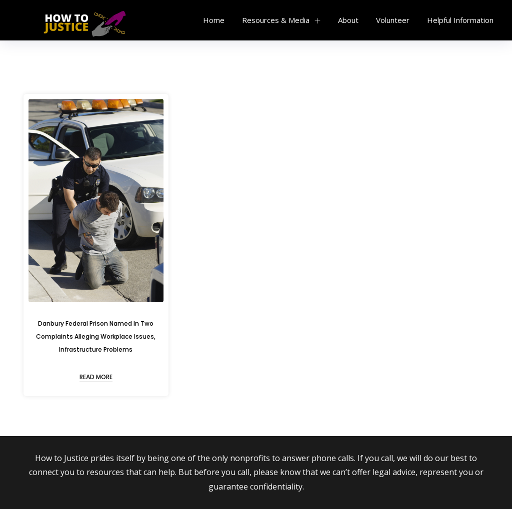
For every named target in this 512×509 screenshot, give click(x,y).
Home (213, 20)
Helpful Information (460, 20)
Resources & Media (276, 20)
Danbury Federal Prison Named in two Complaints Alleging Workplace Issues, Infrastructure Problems (96, 336)
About (348, 20)
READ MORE (96, 377)
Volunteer (393, 20)
